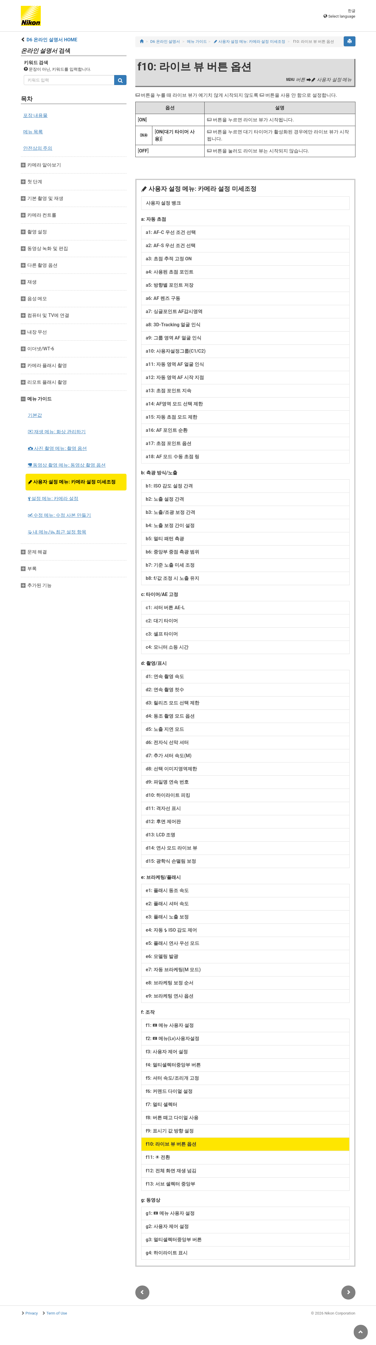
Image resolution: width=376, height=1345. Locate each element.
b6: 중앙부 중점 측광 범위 (173, 552)
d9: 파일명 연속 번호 (167, 782)
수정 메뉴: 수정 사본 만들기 (59, 515)
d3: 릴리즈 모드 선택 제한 (173, 703)
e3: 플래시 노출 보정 (167, 917)
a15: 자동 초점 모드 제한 (171, 417)
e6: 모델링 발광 (162, 956)
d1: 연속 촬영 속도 (165, 676)
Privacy (32, 1313)
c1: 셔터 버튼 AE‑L (165, 607)
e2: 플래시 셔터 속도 (167, 903)
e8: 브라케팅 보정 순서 (169, 983)
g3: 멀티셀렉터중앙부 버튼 (174, 1239)
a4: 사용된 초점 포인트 (169, 272)
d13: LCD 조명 (161, 835)
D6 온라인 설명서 (165, 41)
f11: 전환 (158, 1157)
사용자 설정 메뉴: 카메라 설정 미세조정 (72, 482)
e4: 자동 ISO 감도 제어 (171, 930)
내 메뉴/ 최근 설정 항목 (57, 532)
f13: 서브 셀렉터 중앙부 (170, 1184)
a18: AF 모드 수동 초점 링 (173, 456)
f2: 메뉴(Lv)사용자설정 (172, 1038)
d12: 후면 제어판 (163, 821)
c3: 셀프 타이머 (162, 634)
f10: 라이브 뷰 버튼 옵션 (171, 1144)
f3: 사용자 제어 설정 (167, 1051)
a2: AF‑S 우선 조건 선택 (171, 245)
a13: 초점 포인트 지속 (168, 390)
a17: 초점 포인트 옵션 (168, 443)
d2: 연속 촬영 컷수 (165, 689)
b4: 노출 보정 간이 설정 (170, 525)
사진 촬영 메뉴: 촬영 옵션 (57, 448)
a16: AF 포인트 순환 (167, 430)
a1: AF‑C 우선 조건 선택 (171, 232)
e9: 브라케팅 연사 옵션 (169, 996)
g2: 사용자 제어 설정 (167, 1226)
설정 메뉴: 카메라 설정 (53, 498)
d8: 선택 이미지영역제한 (171, 769)
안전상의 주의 (38, 148)
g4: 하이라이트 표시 (167, 1253)
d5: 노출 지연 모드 (165, 729)
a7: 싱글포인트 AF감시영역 (174, 311)
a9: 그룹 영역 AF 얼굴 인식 (174, 338)
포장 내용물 (35, 115)
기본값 (35, 415)
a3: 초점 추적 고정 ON (169, 258)
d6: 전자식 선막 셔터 (167, 742)
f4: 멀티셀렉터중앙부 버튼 (173, 1065)
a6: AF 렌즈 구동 (163, 298)
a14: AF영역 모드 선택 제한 (174, 404)
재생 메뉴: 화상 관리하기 (57, 431)
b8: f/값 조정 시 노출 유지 (172, 578)
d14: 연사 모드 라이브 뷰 (172, 848)
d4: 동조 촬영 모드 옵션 (170, 716)
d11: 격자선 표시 (163, 808)
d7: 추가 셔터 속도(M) (169, 755)
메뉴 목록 (33, 132)
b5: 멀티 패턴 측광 (165, 538)
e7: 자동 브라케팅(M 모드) (173, 969)
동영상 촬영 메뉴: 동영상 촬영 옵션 (67, 465)
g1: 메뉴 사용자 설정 (170, 1213)
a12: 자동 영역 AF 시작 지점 (175, 377)
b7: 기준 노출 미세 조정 (170, 565)
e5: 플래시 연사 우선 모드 (172, 943)
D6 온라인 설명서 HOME (51, 40)
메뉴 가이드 (197, 41)
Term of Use (56, 1313)
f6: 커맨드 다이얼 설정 (169, 1091)
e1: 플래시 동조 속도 (167, 890)
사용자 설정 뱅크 (163, 203)
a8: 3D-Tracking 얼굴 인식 (173, 324)
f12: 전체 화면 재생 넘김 (171, 1171)
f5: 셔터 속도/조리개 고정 (172, 1078)
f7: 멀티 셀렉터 (161, 1104)
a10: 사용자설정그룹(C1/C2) (176, 351)
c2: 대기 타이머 (162, 621)
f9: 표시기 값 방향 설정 (170, 1131)
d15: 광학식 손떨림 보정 (171, 861)
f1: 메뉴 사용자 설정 (170, 1025)
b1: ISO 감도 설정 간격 (169, 486)
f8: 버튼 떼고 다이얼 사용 (172, 1117)
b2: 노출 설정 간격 (165, 499)
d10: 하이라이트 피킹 (168, 795)
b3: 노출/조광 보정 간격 (170, 512)
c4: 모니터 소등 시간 (167, 647)
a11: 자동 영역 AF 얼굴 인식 (175, 364)
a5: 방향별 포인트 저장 (169, 285)
